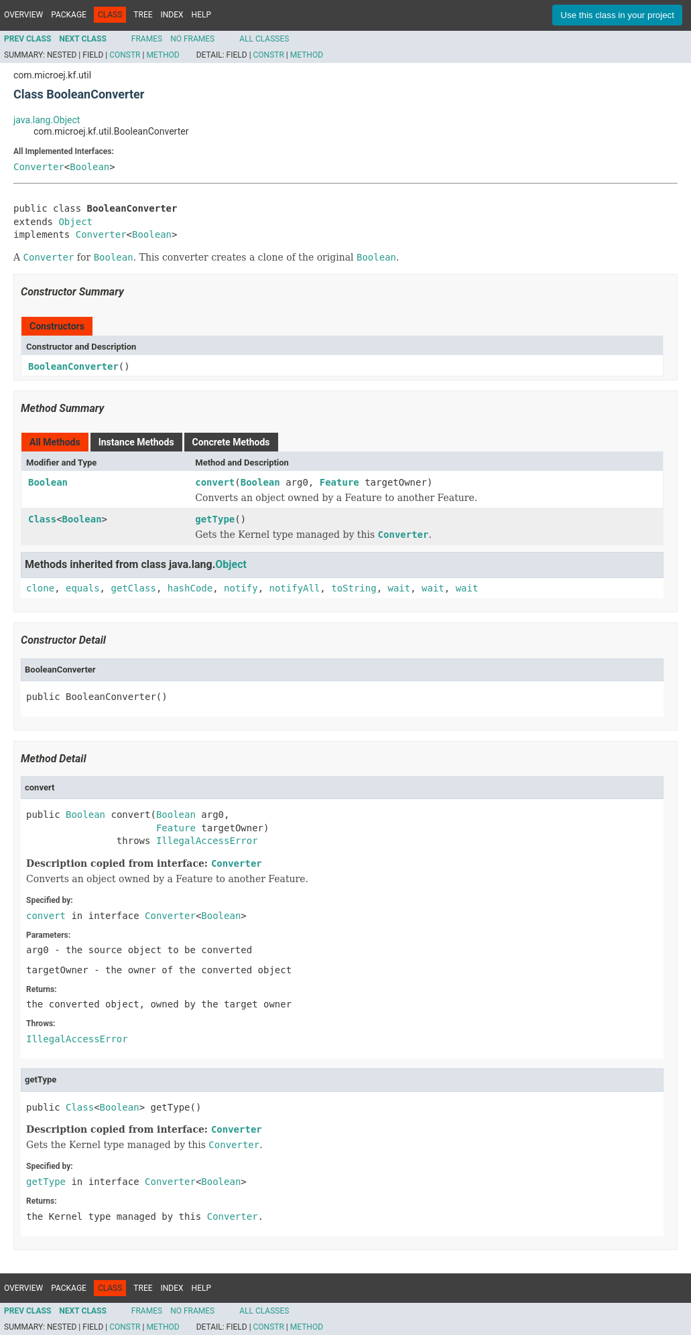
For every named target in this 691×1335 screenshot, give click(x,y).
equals (83, 588)
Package (68, 14)
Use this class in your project (617, 15)
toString (353, 588)
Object (75, 221)
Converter (38, 166)
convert (215, 482)
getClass (133, 588)
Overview (23, 14)
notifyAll (294, 588)
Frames (146, 39)
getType (215, 519)
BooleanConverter (73, 366)
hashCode (190, 588)
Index (172, 14)
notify (241, 588)
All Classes (264, 39)
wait (399, 588)
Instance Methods (136, 442)
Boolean (89, 166)
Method (162, 55)
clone (40, 588)
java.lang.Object (46, 120)
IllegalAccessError (207, 840)
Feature (339, 482)
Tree (142, 14)
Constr (124, 55)
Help (201, 14)
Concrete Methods (231, 442)
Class (42, 519)
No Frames (192, 39)
